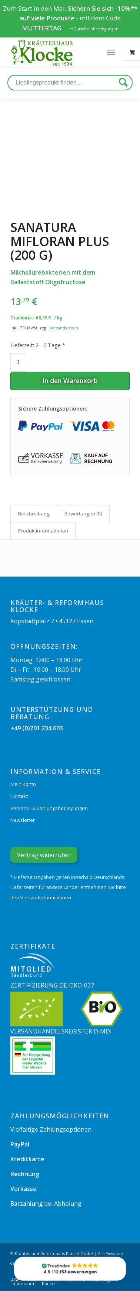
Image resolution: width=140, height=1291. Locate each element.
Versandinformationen (45, 897)
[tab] (33, 513)
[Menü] (111, 52)
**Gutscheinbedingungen (94, 28)
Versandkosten (64, 328)
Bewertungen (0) (83, 513)
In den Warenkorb (70, 380)
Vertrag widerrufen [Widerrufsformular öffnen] (44, 855)
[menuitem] (22, 1283)
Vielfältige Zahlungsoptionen (50, 1129)
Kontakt (19, 796)
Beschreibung (34, 513)
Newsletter (22, 820)
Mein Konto (23, 784)
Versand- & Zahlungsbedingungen (49, 808)
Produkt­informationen (43, 530)
